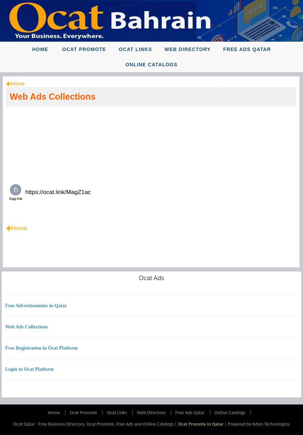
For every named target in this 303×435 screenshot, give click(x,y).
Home (40, 49)
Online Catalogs (151, 64)
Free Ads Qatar (247, 49)
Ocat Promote (84, 49)
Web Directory (188, 49)
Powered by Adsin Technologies (258, 424)
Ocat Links (135, 49)
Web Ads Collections (52, 96)
